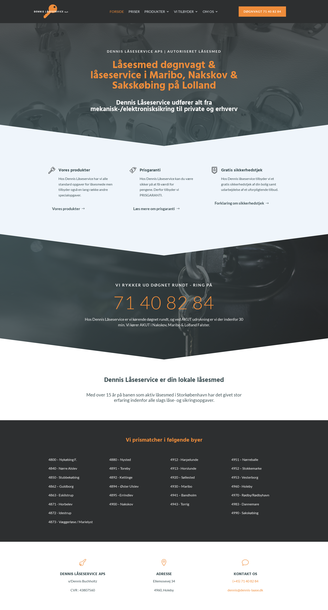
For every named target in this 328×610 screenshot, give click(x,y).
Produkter (154, 11)
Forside (117, 11)
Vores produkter (74, 170)
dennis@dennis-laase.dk (245, 590)
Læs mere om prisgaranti (154, 208)
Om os (208, 11)
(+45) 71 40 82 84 (245, 581)
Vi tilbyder (184, 11)
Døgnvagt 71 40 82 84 (262, 11)
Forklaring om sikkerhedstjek (239, 203)
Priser (134, 11)
